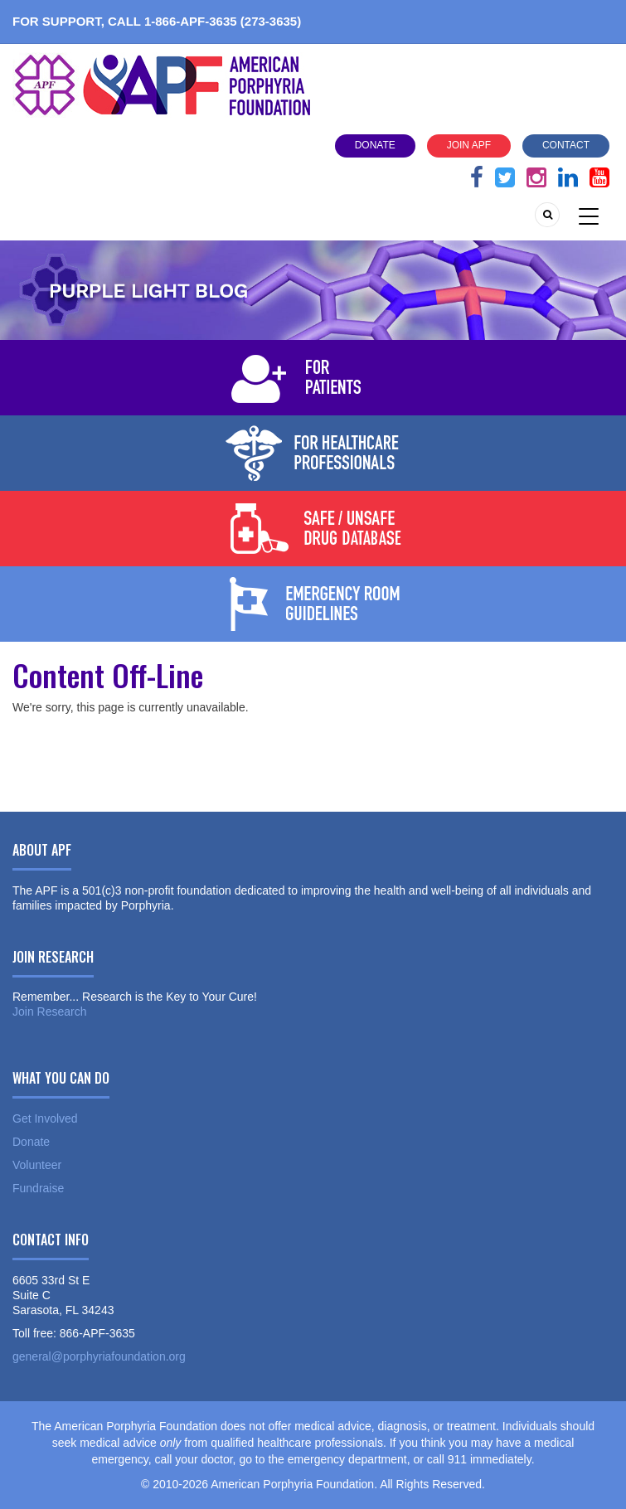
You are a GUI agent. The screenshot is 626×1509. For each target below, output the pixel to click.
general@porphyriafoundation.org (99, 1356)
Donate (375, 145)
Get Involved (45, 1118)
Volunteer (36, 1165)
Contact (566, 145)
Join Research (49, 1011)
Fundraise (38, 1188)
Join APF (469, 145)
